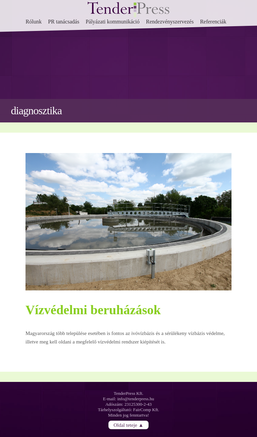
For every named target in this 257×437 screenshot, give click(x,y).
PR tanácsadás (63, 21)
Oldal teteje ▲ (128, 425)
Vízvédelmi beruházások (93, 310)
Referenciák (213, 21)
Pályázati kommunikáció (113, 21)
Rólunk (33, 21)
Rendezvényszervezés (169, 21)
